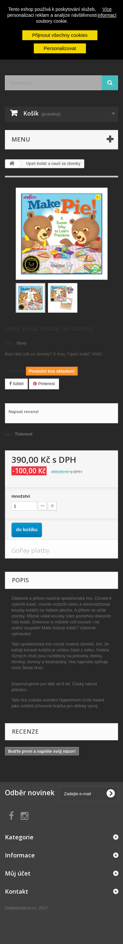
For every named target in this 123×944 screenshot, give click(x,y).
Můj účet (18, 873)
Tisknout (23, 434)
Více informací (106, 12)
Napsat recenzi (24, 411)
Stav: (10, 343)
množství (20, 496)
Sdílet (16, 383)
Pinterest (44, 383)
